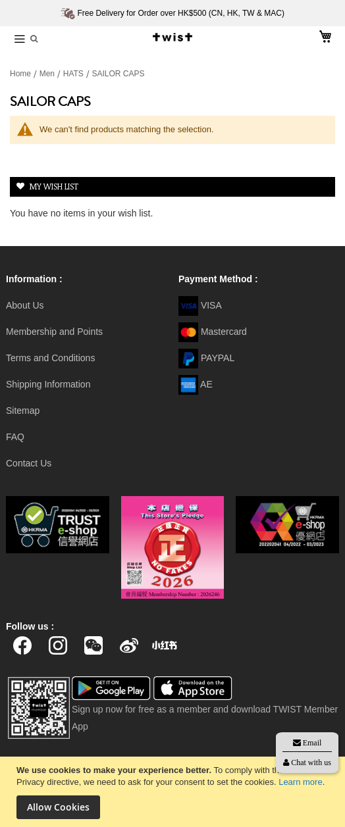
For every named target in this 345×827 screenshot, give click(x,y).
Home (21, 73)
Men (48, 73)
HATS (74, 73)
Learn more (300, 782)
